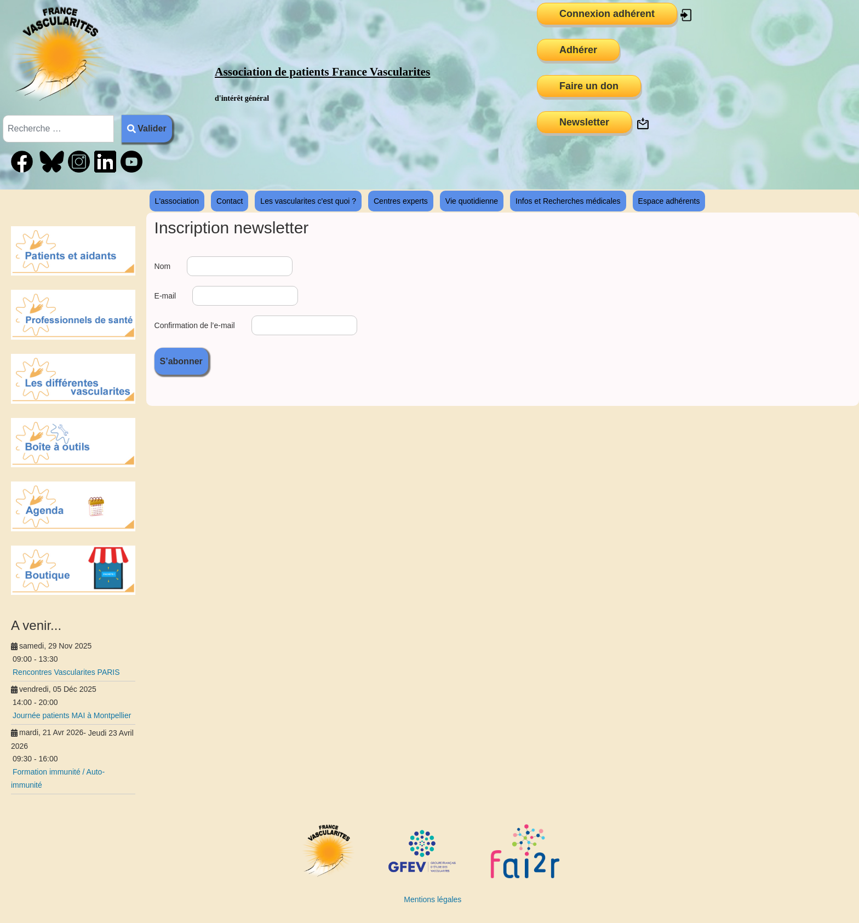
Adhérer (578, 49)
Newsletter (584, 122)
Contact (229, 201)
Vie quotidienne (471, 201)
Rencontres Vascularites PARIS (66, 672)
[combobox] (58, 128)
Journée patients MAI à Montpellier (72, 715)
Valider (147, 128)
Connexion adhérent (607, 13)
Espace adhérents (669, 201)
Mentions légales (432, 899)
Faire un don (589, 86)
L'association (177, 201)
